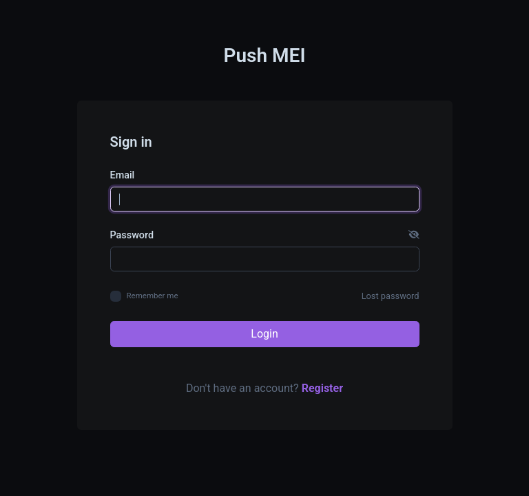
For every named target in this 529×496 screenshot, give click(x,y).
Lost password (390, 296)
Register (322, 388)
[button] (413, 235)
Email (122, 175)
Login (264, 333)
